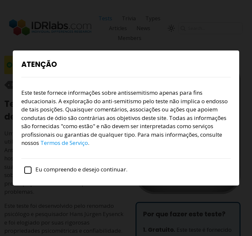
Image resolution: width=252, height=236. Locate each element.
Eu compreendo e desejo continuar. (74, 169)
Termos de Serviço (64, 143)
